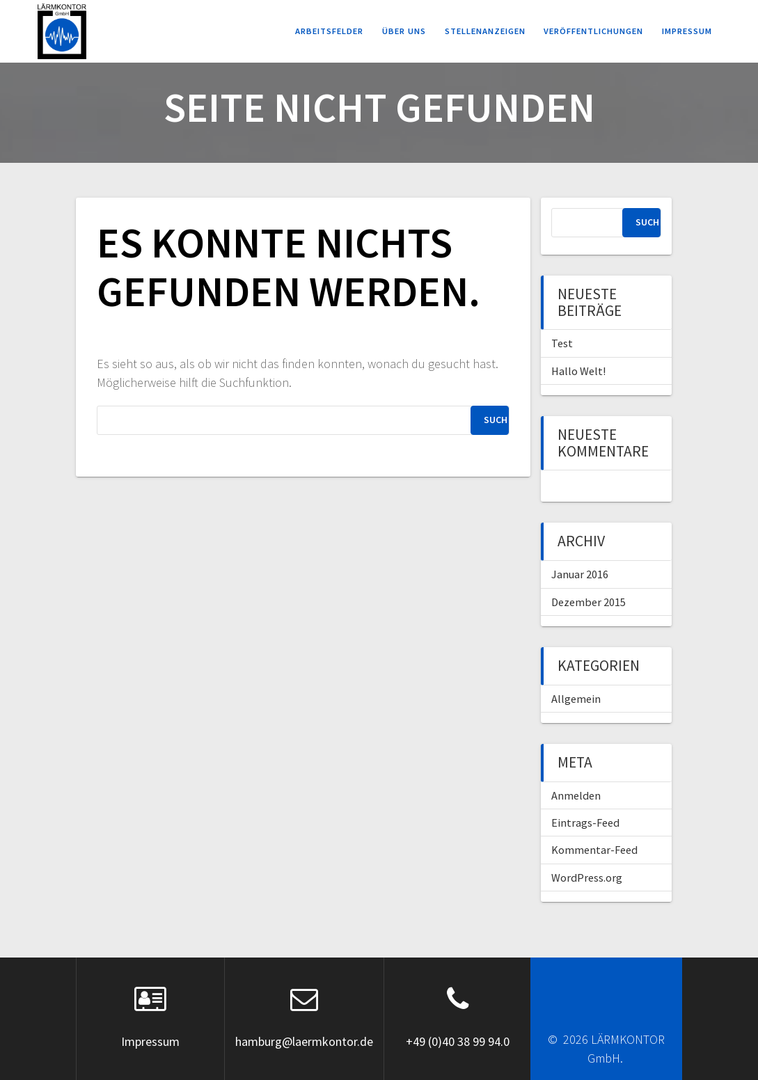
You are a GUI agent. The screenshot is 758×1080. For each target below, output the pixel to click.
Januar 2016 (579, 574)
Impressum (687, 31)
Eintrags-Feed (585, 822)
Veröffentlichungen (593, 31)
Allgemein (576, 699)
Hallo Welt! (578, 371)
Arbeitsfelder (329, 31)
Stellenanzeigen (485, 31)
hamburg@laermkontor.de (304, 1041)
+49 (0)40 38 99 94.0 (458, 1041)
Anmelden (576, 795)
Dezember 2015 (588, 602)
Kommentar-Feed (594, 850)
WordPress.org (586, 877)
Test (562, 343)
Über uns (404, 31)
